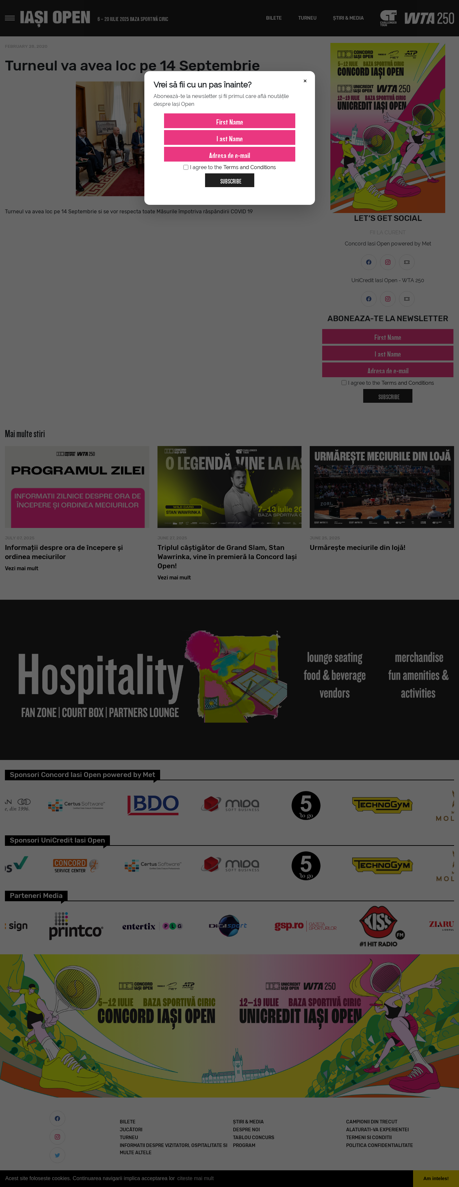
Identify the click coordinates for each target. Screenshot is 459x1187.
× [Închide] (305, 80)
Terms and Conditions (249, 167)
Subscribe (228, 179)
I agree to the (229, 167)
